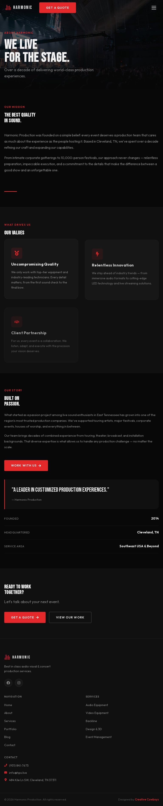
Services (10, 721)
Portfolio (10, 729)
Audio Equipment (97, 705)
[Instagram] (19, 683)
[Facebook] (8, 683)
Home (8, 705)
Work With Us (26, 465)
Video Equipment (97, 713)
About (8, 713)
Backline (91, 721)
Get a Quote (57, 8)
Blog (7, 737)
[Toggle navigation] (154, 7)
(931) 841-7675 (19, 765)
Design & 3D (94, 729)
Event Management (99, 737)
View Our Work (70, 617)
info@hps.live (18, 773)
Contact (9, 745)
